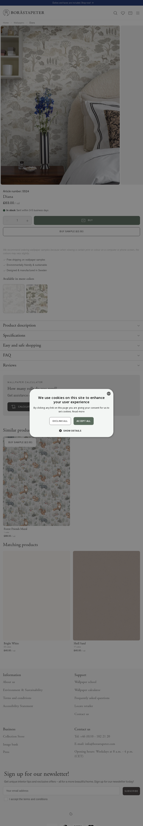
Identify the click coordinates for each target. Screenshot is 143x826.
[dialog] (71, 413)
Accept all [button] (84, 420)
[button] (71, 430)
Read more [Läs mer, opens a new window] (78, 411)
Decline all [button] (60, 421)
